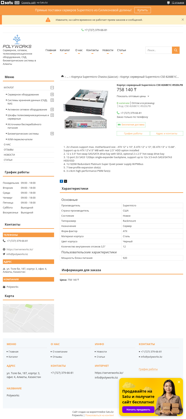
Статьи (121, 50)
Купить (142, 10)
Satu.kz (109, 411)
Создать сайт (28, 2)
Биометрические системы (23, 133)
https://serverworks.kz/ (20, 249)
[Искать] (176, 50)
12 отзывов (178, 2)
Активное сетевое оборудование (27, 109)
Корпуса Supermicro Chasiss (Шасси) (94, 76)
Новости (107, 50)
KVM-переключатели (20, 139)
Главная (51, 50)
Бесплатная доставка (133, 124)
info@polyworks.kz (17, 254)
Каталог (65, 50)
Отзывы (8, 149)
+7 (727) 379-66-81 (151, 351)
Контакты (92, 50)
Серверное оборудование (23, 94)
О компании (60, 351)
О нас (79, 50)
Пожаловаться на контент (99, 415)
